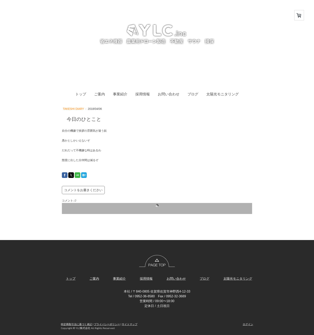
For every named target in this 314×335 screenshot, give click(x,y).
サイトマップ (129, 324)
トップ (80, 94)
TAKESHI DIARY (74, 108)
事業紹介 (120, 94)
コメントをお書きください (83, 190)
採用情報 (142, 94)
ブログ (192, 94)
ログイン (248, 324)
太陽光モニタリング (222, 94)
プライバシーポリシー (107, 324)
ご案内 (99, 94)
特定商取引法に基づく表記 (76, 324)
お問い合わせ (168, 94)
